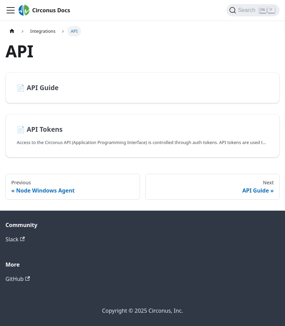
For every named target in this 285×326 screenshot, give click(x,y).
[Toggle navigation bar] (10, 10)
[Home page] (11, 31)
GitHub (17, 279)
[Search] (253, 10)
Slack (15, 239)
